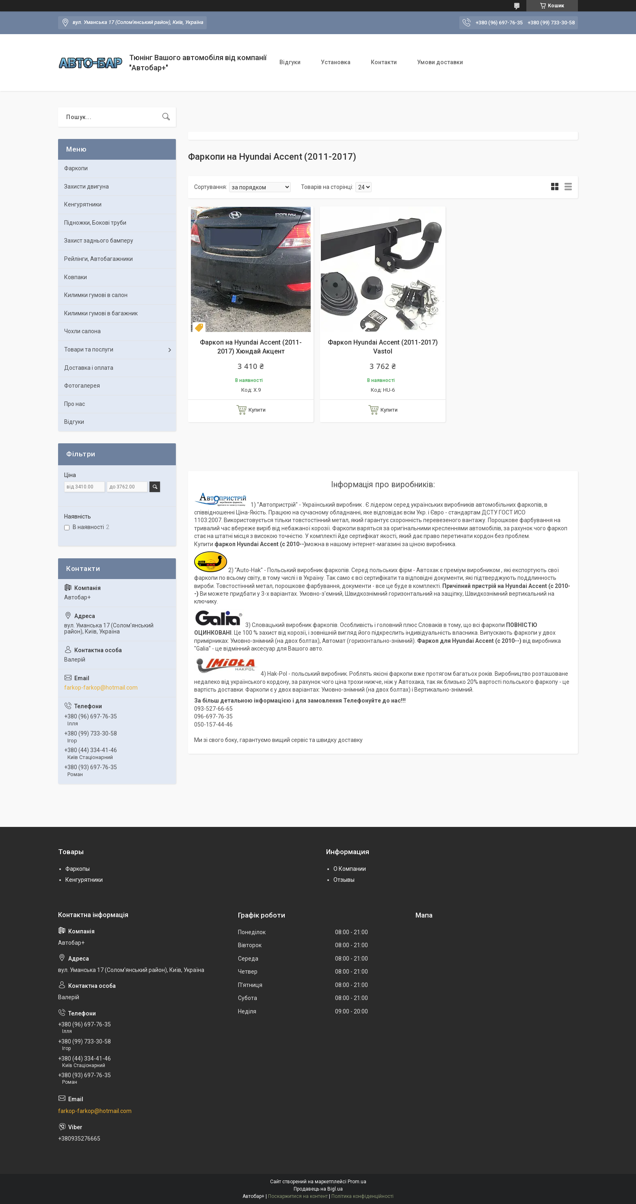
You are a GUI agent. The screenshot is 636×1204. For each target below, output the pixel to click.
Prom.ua (357, 1181)
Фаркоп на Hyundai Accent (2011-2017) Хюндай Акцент (251, 346)
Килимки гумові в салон (96, 295)
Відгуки (290, 62)
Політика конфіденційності (362, 1196)
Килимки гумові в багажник (101, 313)
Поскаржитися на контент (298, 1196)
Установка (335, 62)
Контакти (384, 62)
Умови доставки (440, 62)
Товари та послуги (88, 349)
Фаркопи (76, 168)
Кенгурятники (83, 204)
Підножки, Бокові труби (95, 222)
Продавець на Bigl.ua (318, 1189)
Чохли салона (82, 331)
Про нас (74, 404)
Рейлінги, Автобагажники (98, 259)
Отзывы (344, 879)
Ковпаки (75, 277)
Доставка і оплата (88, 367)
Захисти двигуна (86, 186)
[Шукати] (166, 117)
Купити (257, 410)
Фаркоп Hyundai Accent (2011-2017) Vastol (383, 346)
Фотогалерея (82, 385)
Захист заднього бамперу (98, 240)
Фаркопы (77, 869)
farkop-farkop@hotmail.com (101, 687)
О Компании (349, 869)
